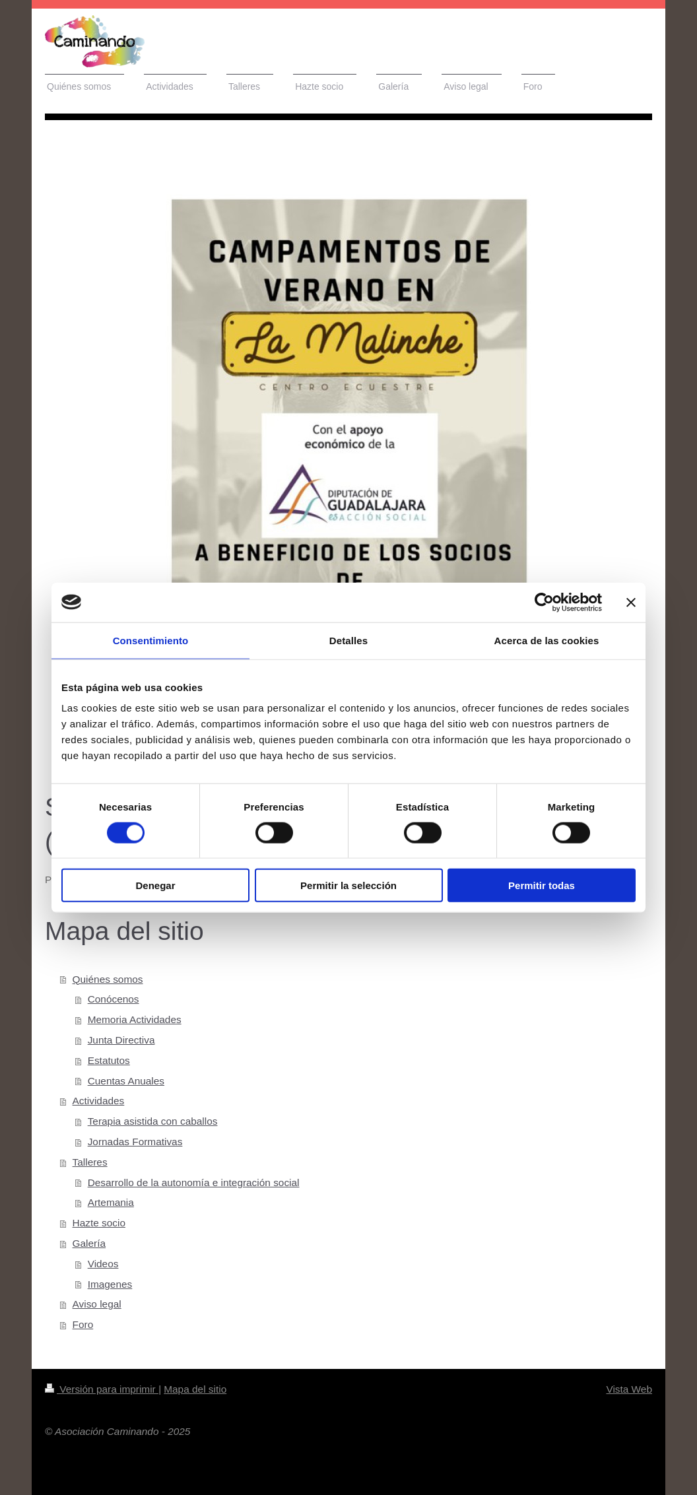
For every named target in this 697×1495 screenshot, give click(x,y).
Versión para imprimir (101, 1389)
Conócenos (113, 999)
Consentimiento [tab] (151, 640)
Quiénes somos (108, 979)
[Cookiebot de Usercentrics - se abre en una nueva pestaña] (544, 602)
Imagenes (110, 1284)
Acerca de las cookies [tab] (546, 640)
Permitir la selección (348, 885)
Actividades (99, 1100)
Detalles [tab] (348, 640)
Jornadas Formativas (135, 1141)
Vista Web (629, 1389)
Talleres (90, 1162)
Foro (83, 1324)
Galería (89, 1243)
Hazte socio (99, 1222)
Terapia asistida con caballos (153, 1121)
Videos (103, 1263)
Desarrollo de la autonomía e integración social (194, 1182)
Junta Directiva (121, 1040)
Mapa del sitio (195, 1389)
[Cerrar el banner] (631, 602)
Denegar (155, 885)
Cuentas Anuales (126, 1080)
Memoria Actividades (135, 1019)
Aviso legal (97, 1304)
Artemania (111, 1202)
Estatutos (109, 1060)
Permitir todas (541, 885)
